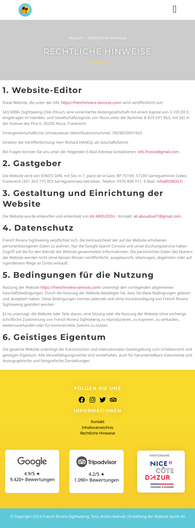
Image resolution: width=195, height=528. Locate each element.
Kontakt (97, 421)
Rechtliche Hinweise (97, 432)
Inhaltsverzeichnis (97, 427)
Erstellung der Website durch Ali (157, 516)
